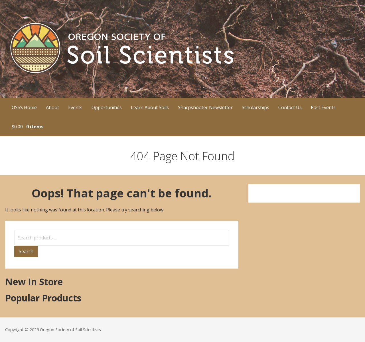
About (52, 107)
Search (26, 251)
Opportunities (107, 107)
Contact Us (290, 107)
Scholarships (255, 107)
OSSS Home (24, 107)
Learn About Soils (150, 107)
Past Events (323, 107)
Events (75, 107)
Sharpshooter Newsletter (205, 107)
